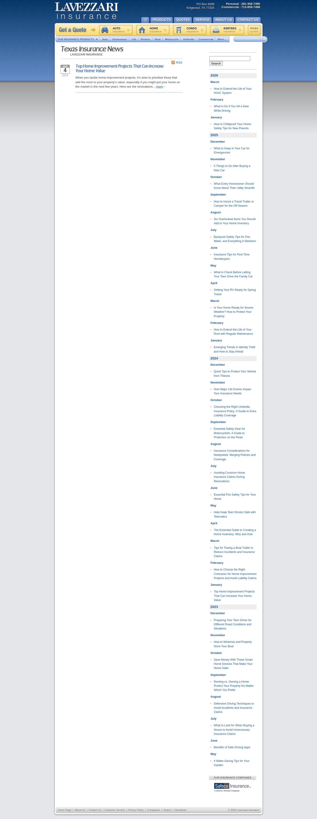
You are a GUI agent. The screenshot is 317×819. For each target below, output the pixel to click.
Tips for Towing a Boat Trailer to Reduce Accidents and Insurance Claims (234, 552)
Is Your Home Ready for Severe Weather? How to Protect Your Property (233, 312)
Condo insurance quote (190, 30)
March (215, 82)
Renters (146, 39)
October (216, 177)
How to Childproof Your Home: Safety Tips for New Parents (233, 126)
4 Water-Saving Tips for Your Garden (231, 763)
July (214, 230)
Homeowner (119, 39)
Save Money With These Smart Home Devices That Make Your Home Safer (233, 664)
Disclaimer (181, 810)
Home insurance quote (153, 30)
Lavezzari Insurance (86, 11)
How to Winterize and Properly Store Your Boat (233, 644)
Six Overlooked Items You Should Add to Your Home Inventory (235, 221)
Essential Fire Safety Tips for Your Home (235, 496)
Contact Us (95, 810)
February (217, 99)
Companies (153, 810)
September (218, 194)
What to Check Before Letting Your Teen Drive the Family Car (233, 274)
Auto (105, 39)
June (214, 247)
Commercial (205, 39)
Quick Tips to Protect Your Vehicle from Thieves (235, 373)
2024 (214, 358)
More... (222, 39)
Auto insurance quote (116, 30)
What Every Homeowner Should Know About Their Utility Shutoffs (234, 186)
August (216, 212)
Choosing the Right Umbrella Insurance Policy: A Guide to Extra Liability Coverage (235, 411)
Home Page (64, 810)
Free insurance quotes (254, 30)
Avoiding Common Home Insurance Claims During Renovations (229, 477)
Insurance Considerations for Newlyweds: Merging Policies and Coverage (235, 455)
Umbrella (188, 39)
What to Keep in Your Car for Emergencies (232, 150)
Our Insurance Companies (232, 777)
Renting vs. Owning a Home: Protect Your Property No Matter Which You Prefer (234, 686)
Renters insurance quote (227, 30)
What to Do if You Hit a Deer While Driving (231, 108)
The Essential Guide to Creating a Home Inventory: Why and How (235, 532)
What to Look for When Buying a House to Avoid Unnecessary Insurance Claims (234, 730)
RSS (179, 62)
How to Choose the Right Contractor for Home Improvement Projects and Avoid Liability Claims (235, 574)
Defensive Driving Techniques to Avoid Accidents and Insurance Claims (234, 708)
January (216, 117)
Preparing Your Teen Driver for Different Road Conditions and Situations (233, 624)
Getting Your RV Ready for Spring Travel (235, 292)
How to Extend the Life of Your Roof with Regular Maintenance (233, 331)
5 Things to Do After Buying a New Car (232, 168)
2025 (214, 135)
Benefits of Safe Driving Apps (232, 747)
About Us (80, 810)
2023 (214, 607)
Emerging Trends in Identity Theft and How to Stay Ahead (234, 349)
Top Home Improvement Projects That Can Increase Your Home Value (119, 68)
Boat (158, 39)
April (214, 283)
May (213, 265)
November (218, 159)
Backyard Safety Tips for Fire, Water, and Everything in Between (235, 239)
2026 (214, 75)
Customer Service (114, 810)
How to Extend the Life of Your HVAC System (233, 91)
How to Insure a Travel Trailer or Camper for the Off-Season (234, 203)
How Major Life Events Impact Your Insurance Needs (232, 391)
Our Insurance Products (79, 39)
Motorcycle (172, 39)
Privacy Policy (136, 810)
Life (134, 39)
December (218, 141)
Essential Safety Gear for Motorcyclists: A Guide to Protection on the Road (229, 433)
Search (216, 63)
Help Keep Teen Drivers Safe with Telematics (235, 514)
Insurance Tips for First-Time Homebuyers (231, 256)
